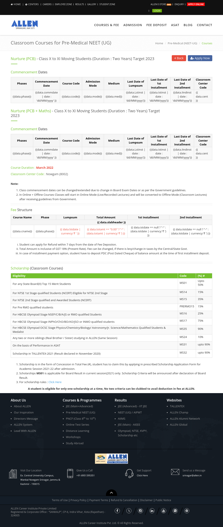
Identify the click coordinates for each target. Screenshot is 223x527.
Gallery (91, 4)
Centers (33, 4)
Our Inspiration (24, 412)
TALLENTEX (177, 406)
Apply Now (200, 58)
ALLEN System (23, 424)
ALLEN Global (178, 424)
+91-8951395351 (86, 475)
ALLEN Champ (179, 412)
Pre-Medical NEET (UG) (80, 412)
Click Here (55, 382)
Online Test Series (77, 424)
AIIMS (121, 418)
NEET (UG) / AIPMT (130, 412)
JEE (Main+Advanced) (79, 406)
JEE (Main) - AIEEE (129, 424)
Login (157, 10)
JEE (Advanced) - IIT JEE (132, 406)
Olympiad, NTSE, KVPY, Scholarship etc (132, 433)
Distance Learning (77, 431)
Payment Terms (99, 500)
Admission (132, 25)
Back (179, 58)
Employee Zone (63, 4)
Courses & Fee (106, 25)
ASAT (175, 25)
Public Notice (163, 500)
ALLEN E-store (161, 4)
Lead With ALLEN (25, 431)
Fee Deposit (156, 25)
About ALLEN (22, 406)
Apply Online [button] (196, 4)
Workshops (73, 437)
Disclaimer (147, 500)
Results (79, 4)
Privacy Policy (79, 500)
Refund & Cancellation (124, 500)
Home (17, 4)
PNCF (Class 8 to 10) (81, 418)
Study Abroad (75, 443)
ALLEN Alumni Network (185, 418)
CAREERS (47, 4)
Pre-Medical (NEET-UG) (182, 43)
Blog (188, 25)
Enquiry (179, 4)
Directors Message (26, 418)
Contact (204, 25)
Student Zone (107, 4)
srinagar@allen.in (192, 475)
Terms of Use (60, 500)
